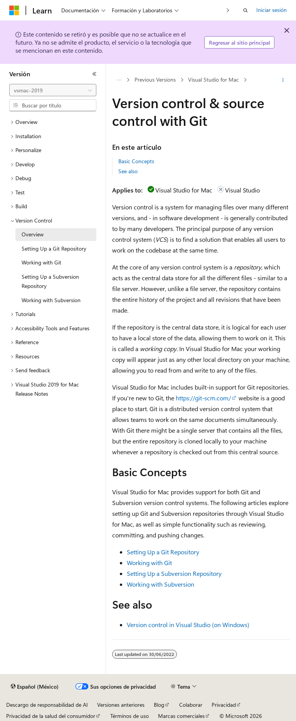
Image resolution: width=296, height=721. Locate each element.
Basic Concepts (136, 161)
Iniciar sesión (271, 9)
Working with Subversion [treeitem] (51, 300)
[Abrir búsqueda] (245, 10)
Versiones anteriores (121, 704)
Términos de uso (129, 715)
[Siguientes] (228, 10)
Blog (159, 704)
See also (128, 171)
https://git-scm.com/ (203, 398)
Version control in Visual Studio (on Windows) (188, 625)
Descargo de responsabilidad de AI (47, 704)
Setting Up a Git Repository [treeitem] (54, 248)
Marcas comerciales (181, 715)
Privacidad (224, 704)
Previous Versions (155, 80)
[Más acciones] (283, 80)
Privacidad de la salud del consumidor (50, 715)
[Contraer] (94, 74)
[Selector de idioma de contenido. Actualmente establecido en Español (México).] (34, 687)
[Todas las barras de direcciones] (119, 80)
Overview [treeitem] (33, 234)
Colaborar (190, 704)
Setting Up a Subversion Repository (174, 573)
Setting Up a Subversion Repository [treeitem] (50, 281)
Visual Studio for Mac (213, 80)
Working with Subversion (160, 584)
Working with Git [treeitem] (41, 262)
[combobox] (52, 90)
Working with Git (149, 563)
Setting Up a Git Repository (163, 552)
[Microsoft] (14, 10)
